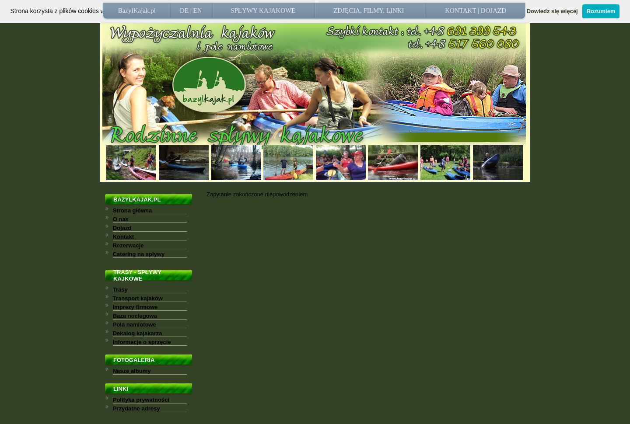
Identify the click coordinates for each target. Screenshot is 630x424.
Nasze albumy (132, 371)
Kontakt (123, 236)
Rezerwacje (128, 245)
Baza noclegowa (135, 316)
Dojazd (122, 228)
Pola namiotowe (134, 324)
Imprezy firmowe (135, 307)
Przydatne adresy (136, 408)
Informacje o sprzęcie (142, 342)
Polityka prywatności (141, 399)
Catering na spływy (138, 254)
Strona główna (132, 210)
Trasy (120, 289)
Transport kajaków (138, 298)
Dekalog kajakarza (137, 333)
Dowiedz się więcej (552, 11)
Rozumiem (601, 11)
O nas (121, 219)
